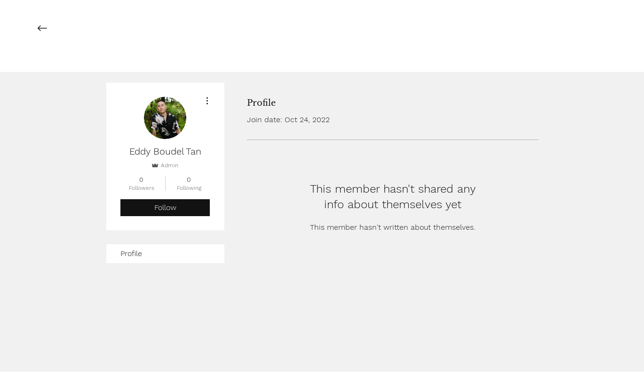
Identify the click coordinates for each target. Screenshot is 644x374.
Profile (131, 253)
